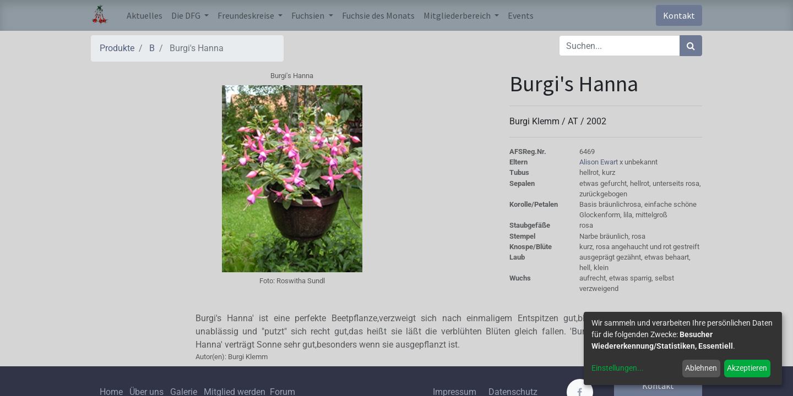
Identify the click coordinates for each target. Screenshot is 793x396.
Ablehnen (701, 368)
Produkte (117, 48)
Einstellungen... (617, 368)
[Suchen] (691, 45)
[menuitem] (144, 15)
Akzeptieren (747, 368)
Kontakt (679, 15)
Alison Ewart (599, 162)
